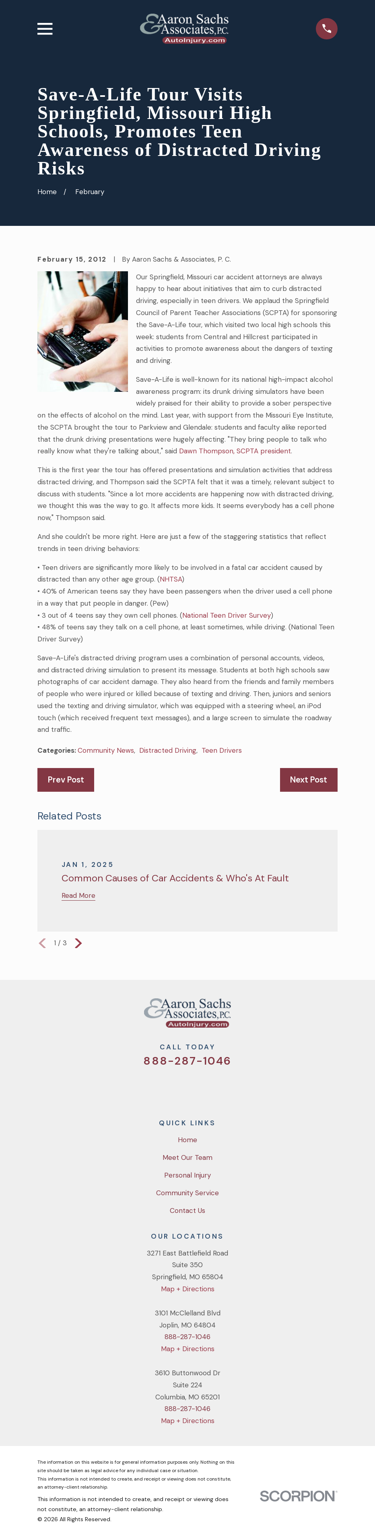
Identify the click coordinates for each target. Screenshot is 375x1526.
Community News (106, 750)
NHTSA (171, 579)
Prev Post (66, 779)
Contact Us (187, 1210)
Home (187, 1139)
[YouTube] (198, 1087)
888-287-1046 (187, 1061)
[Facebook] (176, 1087)
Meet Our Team (187, 1157)
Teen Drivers (222, 750)
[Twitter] (155, 1087)
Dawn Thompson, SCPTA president (235, 451)
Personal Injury (187, 1175)
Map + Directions (187, 1288)
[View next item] (78, 943)
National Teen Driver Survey (226, 615)
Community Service (187, 1192)
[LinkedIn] (220, 1087)
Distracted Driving (167, 750)
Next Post (308, 779)
